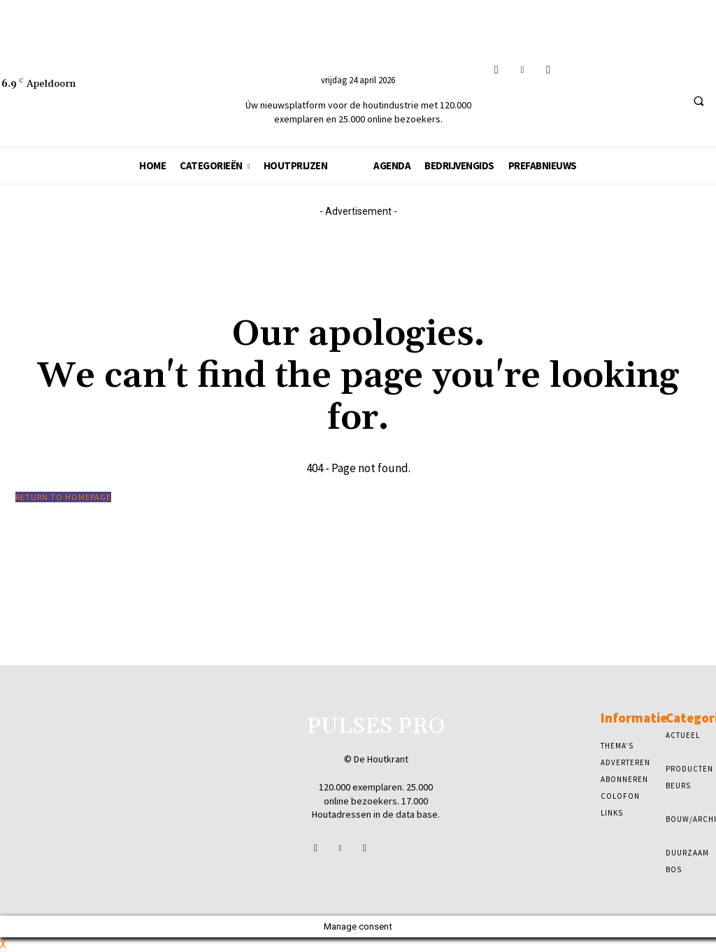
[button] (698, 100)
